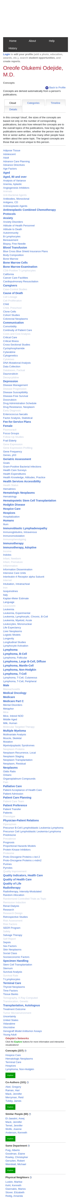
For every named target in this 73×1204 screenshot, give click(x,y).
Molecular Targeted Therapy (18, 726)
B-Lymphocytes (11, 236)
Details (13, 109)
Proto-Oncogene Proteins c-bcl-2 (21, 856)
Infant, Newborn (12, 558)
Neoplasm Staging (13, 756)
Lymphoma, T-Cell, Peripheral (19, 681)
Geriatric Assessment (17, 459)
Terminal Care (12, 983)
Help (52, 40)
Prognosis (8, 842)
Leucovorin (9, 605)
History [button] (13, 48)
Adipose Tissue (11, 150)
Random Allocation (13, 895)
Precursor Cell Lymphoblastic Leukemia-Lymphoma (32, 831)
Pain (5, 782)
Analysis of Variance (14, 180)
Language (8, 602)
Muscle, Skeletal (12, 738)
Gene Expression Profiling (17, 447)
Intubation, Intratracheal (16, 583)
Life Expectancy (12, 627)
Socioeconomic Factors (16, 956)
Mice (5, 712)
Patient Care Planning (17, 797)
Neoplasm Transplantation (18, 759)
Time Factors (10, 990)
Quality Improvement (14, 871)
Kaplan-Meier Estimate (16, 598)
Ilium (5, 524)
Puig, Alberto (12, 1150)
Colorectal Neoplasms (15, 318)
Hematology (10, 496)
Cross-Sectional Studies (16, 344)
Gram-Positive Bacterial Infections (22, 466)
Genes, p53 (9, 455)
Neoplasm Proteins (14, 749)
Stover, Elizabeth (15, 1192)
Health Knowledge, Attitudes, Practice (24, 477)
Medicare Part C (13, 701)
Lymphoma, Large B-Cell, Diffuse (24, 661)
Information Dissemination (17, 569)
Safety (6, 931)
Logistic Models (12, 634)
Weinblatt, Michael (15, 1164)
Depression (10, 381)
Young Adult (10, 1034)
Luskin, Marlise (13, 1181)
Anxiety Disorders (13, 221)
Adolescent (9, 154)
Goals (6, 462)
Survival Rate (10, 975)
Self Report (9, 938)
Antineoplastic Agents (15, 206)
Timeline (55, 102)
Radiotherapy (11, 887)
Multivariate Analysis (14, 734)
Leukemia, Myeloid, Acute (17, 620)
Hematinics (9, 488)
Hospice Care (11, 508)
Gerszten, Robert (15, 1160)
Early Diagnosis (12, 410)
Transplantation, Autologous (21, 1005)
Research (8, 909)
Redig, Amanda (14, 1195)
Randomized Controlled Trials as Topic (24, 898)
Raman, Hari (12, 1090)
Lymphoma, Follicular (15, 657)
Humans (8, 520)
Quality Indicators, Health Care (23, 875)
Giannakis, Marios (15, 1188)
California (8, 274)
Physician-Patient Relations (21, 820)
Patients (7, 812)
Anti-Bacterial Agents (15, 195)
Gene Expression (13, 444)
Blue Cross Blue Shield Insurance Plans (25, 251)
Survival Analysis (12, 971)
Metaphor (8, 708)
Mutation (8, 741)
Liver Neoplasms (12, 631)
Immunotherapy (13, 543)
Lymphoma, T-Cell (14, 673)
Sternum (8, 968)
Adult (6, 157)
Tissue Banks (10, 994)
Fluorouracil (9, 429)
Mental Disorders (12, 704)
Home (12, 40)
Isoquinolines (10, 591)
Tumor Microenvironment (17, 1012)
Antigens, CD (10, 202)
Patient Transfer (12, 809)
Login (6, 54)
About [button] (32, 40)
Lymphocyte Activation (15, 645)
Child (6, 304)
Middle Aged (10, 719)
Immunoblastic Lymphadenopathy (25, 528)
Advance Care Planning (16, 161)
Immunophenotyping (14, 539)
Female (7, 425)
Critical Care (10, 337)
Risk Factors (10, 924)
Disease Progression (14, 388)
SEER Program (11, 927)
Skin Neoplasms (12, 949)
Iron (5, 587)
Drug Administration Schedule (19, 403)
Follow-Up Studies (13, 436)
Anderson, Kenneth (16, 1132)
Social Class (10, 953)
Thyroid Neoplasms (14, 986)
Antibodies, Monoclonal (16, 198)
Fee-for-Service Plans (17, 421)
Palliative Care (12, 786)
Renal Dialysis (11, 905)
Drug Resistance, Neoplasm (19, 407)
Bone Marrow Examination (20, 266)
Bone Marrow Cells (15, 262)
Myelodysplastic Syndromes (18, 745)
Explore (10, 1075)
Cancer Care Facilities (15, 277)
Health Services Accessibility (22, 481)
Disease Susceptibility (15, 392)
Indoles (7, 554)
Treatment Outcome (14, 1009)
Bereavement (10, 240)
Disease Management (15, 385)
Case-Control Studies (15, 289)
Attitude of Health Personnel (19, 225)
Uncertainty (9, 1016)
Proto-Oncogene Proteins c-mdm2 (22, 860)
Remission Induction (14, 902)
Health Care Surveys (14, 470)
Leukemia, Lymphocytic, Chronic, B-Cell (25, 616)
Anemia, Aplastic (12, 184)
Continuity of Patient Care (17, 330)
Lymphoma (10, 649)
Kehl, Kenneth (13, 1185)
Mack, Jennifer (13, 1093)
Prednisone (9, 834)
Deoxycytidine (11, 377)
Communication (13, 322)
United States (10, 1020)
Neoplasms (10, 767)
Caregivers (10, 285)
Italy (5, 594)
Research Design (13, 913)
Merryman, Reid (14, 1097)
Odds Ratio (9, 771)
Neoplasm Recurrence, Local (19, 752)
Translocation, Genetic (15, 1001)
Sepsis (7, 942)
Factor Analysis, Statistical (18, 417)
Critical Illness (11, 341)
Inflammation (10, 565)
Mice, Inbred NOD (13, 715)
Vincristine (9, 1027)
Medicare (9, 697)
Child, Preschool (12, 307)
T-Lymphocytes (11, 979)
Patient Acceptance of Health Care (22, 790)
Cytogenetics (10, 355)
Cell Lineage (10, 296)
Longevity (8, 638)
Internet (7, 580)
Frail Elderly (10, 440)
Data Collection (11, 366)
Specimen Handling (15, 960)
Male (6, 685)
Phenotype (9, 816)
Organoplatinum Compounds (19, 778)
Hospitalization (11, 516)
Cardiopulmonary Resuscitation (20, 281)
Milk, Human (10, 723)
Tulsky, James (13, 1100)
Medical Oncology (14, 692)
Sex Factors (10, 946)
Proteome (8, 853)
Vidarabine (9, 1023)
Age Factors (10, 168)
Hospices (9, 512)
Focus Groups (11, 433)
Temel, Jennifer (14, 1125)
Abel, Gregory (13, 1086)
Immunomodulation (14, 535)
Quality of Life (12, 883)
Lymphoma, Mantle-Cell (18, 665)
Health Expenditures (14, 473)
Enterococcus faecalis (15, 414)
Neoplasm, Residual (14, 763)
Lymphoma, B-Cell (15, 653)
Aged (6, 172)
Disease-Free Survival (15, 396)
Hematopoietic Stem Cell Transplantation (29, 500)
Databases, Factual (14, 370)
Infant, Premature (13, 562)
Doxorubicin (10, 399)
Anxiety (8, 218)
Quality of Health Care (17, 879)
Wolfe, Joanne (13, 1129)
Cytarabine (9, 352)
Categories (33, 102)
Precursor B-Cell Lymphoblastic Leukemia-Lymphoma (33, 827)
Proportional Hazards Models (19, 845)
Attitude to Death (12, 229)
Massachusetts (11, 689)
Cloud (12, 102)
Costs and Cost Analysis (16, 333)
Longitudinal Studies (14, 642)
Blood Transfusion (15, 247)
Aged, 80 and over (15, 176)
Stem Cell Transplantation (17, 964)
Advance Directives (14, 164)
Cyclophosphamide (14, 348)
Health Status (10, 485)
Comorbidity (10, 326)
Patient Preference (15, 805)
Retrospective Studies (15, 916)
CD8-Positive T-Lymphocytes (19, 270)
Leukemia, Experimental (16, 613)
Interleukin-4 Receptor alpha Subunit (23, 576)
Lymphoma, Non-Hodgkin (19, 669)
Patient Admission (13, 793)
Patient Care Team (13, 801)
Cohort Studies (11, 315)
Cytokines (8, 359)
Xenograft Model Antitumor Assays (22, 1031)
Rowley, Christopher (16, 1157)
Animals (7, 191)
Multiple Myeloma (14, 730)
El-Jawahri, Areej (15, 1118)
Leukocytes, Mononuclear (17, 624)
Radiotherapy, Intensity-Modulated (22, 891)
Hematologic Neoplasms (19, 492)
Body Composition (13, 255)
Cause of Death (13, 293)
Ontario (7, 774)
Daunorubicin (10, 373)
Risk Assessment (12, 920)
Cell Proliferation (12, 300)
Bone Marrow (10, 258)
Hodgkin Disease (14, 504)
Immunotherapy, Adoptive (19, 547)
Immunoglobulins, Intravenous (20, 532)
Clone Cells (9, 311)
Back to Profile (55, 87)
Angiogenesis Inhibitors (16, 187)
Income (7, 551)
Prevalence (9, 838)
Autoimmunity (10, 232)
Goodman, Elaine (15, 1153)
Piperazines (9, 824)
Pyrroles (7, 867)
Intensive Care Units (14, 572)
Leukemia (8, 609)
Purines (7, 864)
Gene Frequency (12, 451)
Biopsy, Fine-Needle (14, 243)
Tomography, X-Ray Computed (20, 997)
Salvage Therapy (12, 935)
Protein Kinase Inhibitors (17, 849)
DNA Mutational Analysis (17, 362)
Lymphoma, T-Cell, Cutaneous (20, 677)
